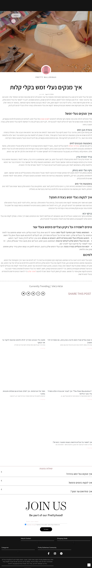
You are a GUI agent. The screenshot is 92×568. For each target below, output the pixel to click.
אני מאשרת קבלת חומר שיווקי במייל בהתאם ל (44, 525)
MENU (17, 15)
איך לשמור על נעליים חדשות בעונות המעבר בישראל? (72, 442)
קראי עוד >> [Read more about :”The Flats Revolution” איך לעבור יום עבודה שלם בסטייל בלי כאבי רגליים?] (89, 399)
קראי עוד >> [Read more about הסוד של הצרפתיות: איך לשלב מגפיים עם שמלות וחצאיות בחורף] (42, 399)
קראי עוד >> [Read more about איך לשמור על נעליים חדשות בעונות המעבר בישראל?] (89, 448)
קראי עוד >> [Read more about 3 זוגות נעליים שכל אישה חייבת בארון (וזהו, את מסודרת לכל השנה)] (89, 348)
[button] (43, 293)
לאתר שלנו (32, 271)
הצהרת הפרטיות (32, 525)
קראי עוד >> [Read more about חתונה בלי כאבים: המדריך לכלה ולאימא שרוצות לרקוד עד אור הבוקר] (42, 348)
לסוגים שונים (45, 119)
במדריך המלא (74, 146)
